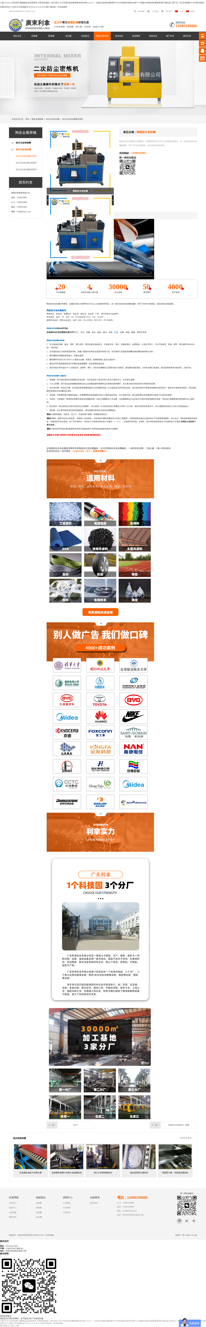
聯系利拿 (187, 36)
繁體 (192, 11)
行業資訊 (67, 1212)
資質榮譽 (136, 36)
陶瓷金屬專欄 (102, 36)
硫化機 (39, 1217)
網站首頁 (17, 36)
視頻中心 (13, 1208)
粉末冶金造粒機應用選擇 (72, 119)
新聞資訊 (153, 36)
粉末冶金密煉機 (23, 143)
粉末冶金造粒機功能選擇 (26, 163)
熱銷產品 (85, 36)
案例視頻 (119, 36)
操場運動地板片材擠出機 (30, 1173)
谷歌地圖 (49, 1235)
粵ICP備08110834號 (189, 1235)
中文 (181, 11)
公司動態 (67, 1203)
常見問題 (67, 1208)
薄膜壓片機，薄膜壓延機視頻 (175, 1173)
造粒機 (68, 36)
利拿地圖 (141, 11)
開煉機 (51, 36)
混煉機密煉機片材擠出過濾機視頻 (67, 1173)
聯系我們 (94, 1203)
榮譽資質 (13, 1217)
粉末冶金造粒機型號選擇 (26, 170)
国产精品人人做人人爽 (9, 1326)
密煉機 (34, 36)
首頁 (27, 119)
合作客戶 (168, 11)
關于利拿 (170, 36)
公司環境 (155, 11)
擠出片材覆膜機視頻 (103, 1173)
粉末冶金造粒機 (52, 119)
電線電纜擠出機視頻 (139, 1173)
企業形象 (13, 1212)
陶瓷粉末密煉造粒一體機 (179, 1125)
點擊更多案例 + (186, 1138)
